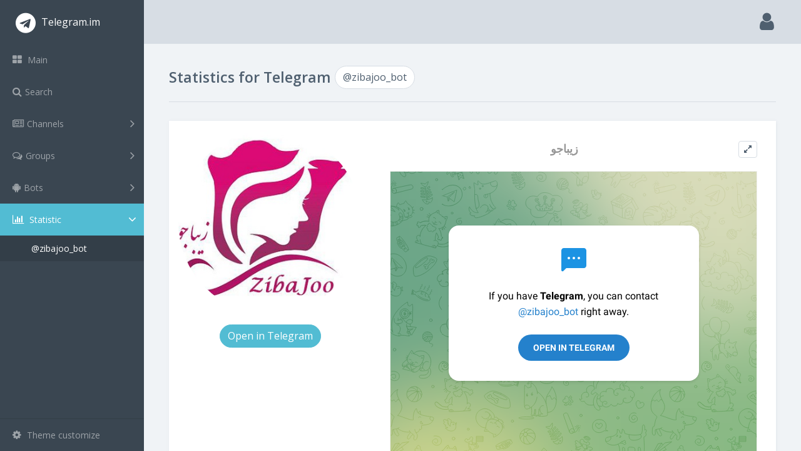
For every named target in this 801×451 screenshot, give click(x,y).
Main (30, 60)
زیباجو (564, 149)
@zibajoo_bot (59, 248)
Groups (74, 155)
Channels (74, 123)
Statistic (76, 220)
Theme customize (56, 435)
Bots (74, 187)
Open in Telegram (270, 336)
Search (33, 92)
